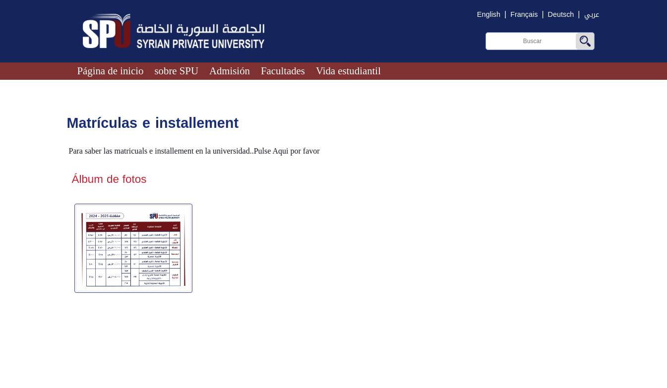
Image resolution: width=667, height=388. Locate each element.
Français (524, 14)
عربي (591, 14)
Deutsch (561, 14)
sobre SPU (176, 70)
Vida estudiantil (348, 70)
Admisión (229, 70)
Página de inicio (110, 70)
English (488, 14)
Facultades (283, 70)
